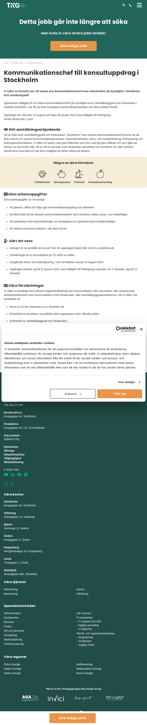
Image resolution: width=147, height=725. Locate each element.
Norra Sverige (84, 673)
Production (85, 641)
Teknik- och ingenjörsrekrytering (95, 633)
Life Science (83, 613)
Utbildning (82, 593)
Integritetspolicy (14, 454)
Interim (80, 589)
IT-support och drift (90, 621)
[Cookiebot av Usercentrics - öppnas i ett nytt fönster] (119, 329)
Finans (8, 626)
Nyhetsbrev (11, 446)
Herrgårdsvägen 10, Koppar (20, 551)
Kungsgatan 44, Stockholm (20, 416)
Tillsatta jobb (17, 63)
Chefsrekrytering (14, 643)
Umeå (7, 558)
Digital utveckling (89, 625)
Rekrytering (11, 589)
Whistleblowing (14, 462)
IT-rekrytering (84, 617)
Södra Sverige (12, 673)
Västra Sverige (12, 668)
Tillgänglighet (12, 458)
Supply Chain (87, 644)
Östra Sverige (12, 664)
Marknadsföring (13, 639)
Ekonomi (9, 622)
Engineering (86, 637)
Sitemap (9, 450)
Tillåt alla (120, 393)
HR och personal (14, 630)
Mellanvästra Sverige (88, 668)
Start (6, 63)
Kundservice (11, 617)
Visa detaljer (126, 382)
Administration (12, 613)
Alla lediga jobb (73, 46)
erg (40, 551)
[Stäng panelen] (141, 329)
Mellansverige (84, 664)
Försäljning (10, 635)
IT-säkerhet (85, 629)
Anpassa (73, 393)
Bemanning (10, 593)
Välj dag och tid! (13, 404)
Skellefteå (10, 570)
